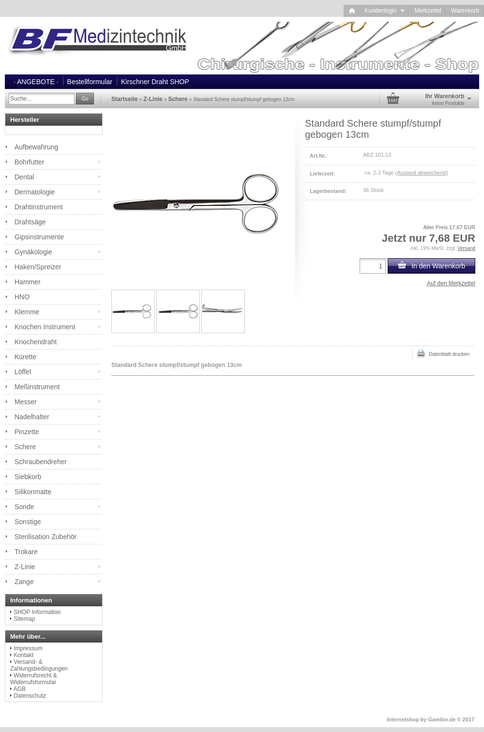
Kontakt (23, 655)
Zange (24, 582)
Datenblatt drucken (443, 353)
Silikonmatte (33, 492)
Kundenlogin (384, 10)
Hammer (28, 282)
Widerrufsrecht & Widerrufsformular (33, 679)
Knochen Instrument (45, 327)
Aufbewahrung (36, 147)
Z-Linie (25, 567)
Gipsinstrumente (39, 237)
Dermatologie (35, 192)
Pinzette (27, 432)
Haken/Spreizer (38, 267)
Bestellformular (89, 82)
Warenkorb (465, 10)
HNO (22, 297)
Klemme (27, 312)
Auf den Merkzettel (451, 283)
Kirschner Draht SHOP (155, 82)
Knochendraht (36, 342)
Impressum (28, 648)
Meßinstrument (37, 387)
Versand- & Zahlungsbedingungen (39, 665)
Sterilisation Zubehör (45, 537)
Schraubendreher (41, 462)
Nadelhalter (32, 417)
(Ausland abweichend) (421, 173)
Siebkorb (28, 477)
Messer (26, 402)
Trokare (26, 552)
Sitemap (24, 618)
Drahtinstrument (39, 207)
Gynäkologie (33, 252)
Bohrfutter (29, 162)
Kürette (25, 357)
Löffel (23, 372)
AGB (20, 689)
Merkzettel (427, 10)
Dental (24, 177)
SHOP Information (37, 612)
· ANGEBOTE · (36, 82)
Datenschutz (30, 695)
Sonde (24, 507)
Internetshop (403, 719)
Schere (25, 447)
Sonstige (28, 522)
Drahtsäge (30, 222)
